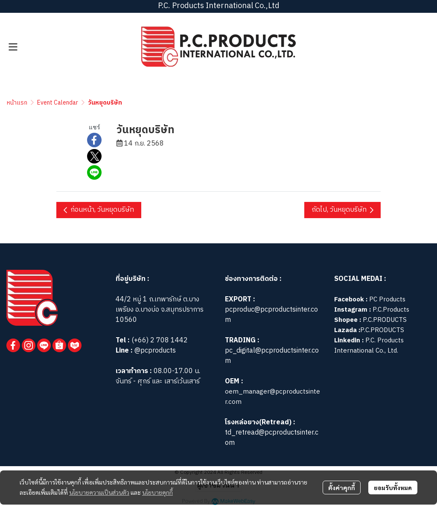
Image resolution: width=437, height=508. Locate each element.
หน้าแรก (17, 103)
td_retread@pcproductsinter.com (271, 438)
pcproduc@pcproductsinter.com (271, 315)
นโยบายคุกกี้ (157, 492)
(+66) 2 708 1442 (159, 340)
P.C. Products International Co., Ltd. (369, 345)
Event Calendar (57, 103)
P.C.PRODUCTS (385, 320)
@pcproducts (154, 350)
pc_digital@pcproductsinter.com (272, 356)
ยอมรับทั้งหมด (393, 487)
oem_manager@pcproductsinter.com (272, 396)
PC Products (387, 299)
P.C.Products (391, 309)
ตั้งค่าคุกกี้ (341, 487)
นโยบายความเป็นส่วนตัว (99, 492)
